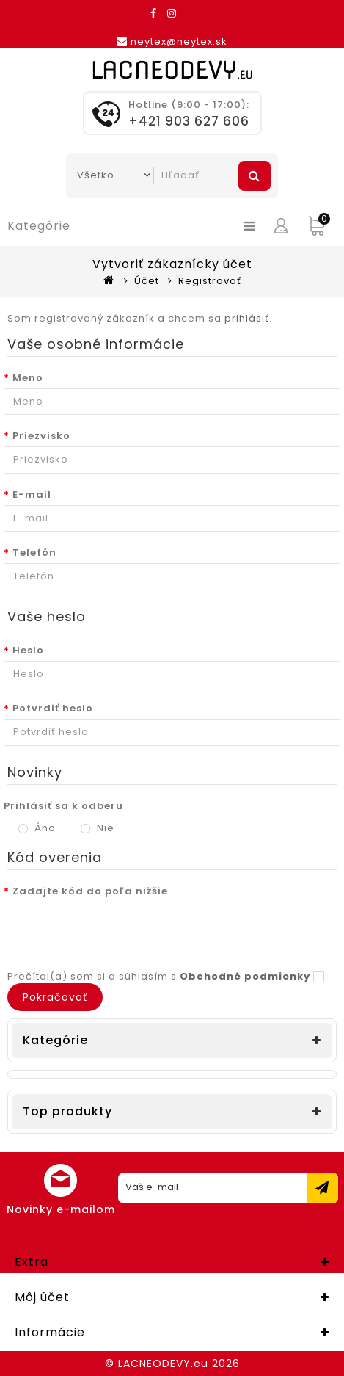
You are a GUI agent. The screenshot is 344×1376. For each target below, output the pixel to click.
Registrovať (209, 281)
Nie (97, 828)
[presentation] (115, 930)
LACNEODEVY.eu (163, 1363)
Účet (146, 281)
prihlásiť (246, 318)
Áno (37, 828)
